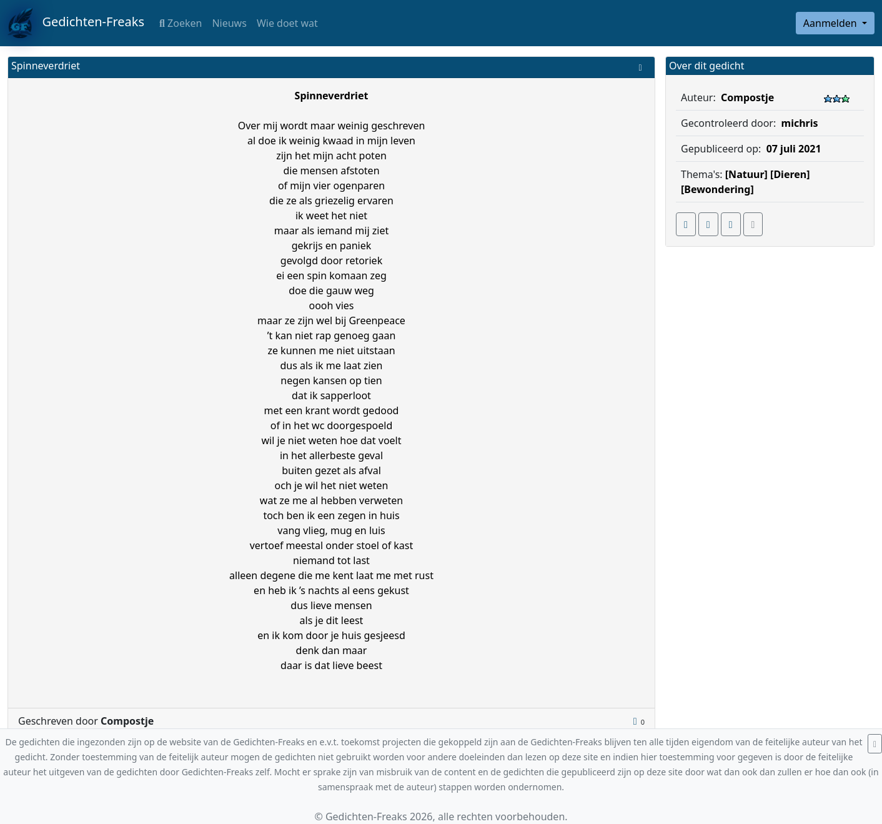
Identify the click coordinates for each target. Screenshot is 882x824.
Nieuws (229, 23)
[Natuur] (746, 174)
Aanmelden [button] (831, 23)
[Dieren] (790, 174)
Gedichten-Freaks (75, 23)
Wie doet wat (287, 23)
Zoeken (180, 23)
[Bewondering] (717, 189)
